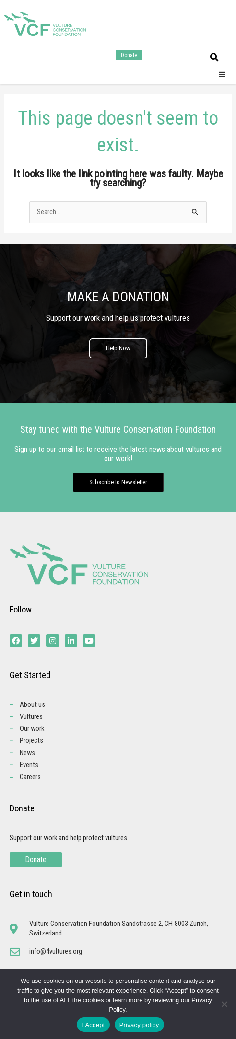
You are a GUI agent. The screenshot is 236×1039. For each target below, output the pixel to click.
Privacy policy (139, 1024)
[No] (224, 1004)
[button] (214, 57)
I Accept (93, 1024)
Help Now (118, 348)
